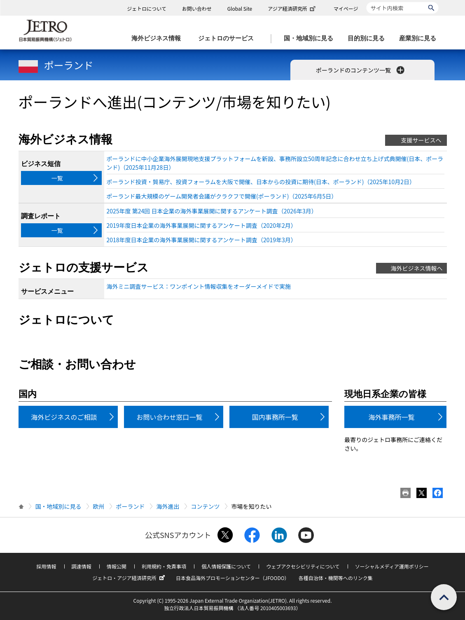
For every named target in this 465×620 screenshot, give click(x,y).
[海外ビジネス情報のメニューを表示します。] (158, 38)
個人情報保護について (226, 566)
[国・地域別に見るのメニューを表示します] (311, 38)
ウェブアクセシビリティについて (302, 566)
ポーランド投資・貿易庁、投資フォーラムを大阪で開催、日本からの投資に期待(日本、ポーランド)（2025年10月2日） (261, 182)
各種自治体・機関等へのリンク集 (336, 577)
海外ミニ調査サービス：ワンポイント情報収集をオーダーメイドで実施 (199, 286)
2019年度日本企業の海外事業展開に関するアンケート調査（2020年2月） (202, 225)
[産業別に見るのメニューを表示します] (420, 38)
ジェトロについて (146, 8)
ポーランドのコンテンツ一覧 (361, 70)
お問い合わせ (197, 8)
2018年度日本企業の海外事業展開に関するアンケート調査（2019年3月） (202, 240)
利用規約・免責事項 (164, 566)
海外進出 (168, 506)
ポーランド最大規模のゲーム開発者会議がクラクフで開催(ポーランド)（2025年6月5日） (222, 196)
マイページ (346, 8)
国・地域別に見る (58, 506)
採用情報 (46, 566)
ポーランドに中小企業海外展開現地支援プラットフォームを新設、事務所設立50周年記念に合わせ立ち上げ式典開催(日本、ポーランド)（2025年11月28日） (275, 162)
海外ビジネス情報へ (417, 268)
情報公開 (116, 566)
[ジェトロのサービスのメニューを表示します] (228, 38)
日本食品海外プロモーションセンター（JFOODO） (233, 577)
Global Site (239, 8)
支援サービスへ (421, 140)
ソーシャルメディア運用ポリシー (392, 566)
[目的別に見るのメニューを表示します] (369, 38)
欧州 (99, 506)
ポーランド (56, 65)
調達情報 (81, 566)
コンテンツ (205, 506)
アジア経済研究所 (292, 8)
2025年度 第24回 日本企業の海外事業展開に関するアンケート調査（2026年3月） (212, 211)
